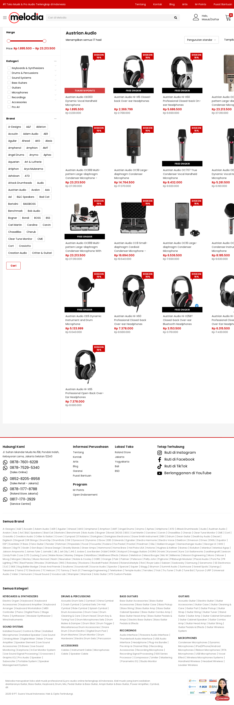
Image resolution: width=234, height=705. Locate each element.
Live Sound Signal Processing (21, 654)
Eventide (14, 544)
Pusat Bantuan (82, 476)
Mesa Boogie (151, 555)
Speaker (36, 657)
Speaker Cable (79, 654)
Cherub (187, 532)
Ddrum (171, 536)
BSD (117, 471)
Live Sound (49, 635)
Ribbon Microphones (208, 650)
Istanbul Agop (221, 547)
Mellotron (136, 555)
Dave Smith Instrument (145, 536)
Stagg (143, 566)
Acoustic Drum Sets (72, 601)
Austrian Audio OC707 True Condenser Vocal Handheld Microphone (180, 174)
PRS (16, 563)
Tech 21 (76, 570)
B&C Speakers (33, 532)
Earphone (23, 650)
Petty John (150, 559)
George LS (210, 544)
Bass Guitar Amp (145, 608)
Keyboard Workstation (28, 608)
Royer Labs (153, 563)
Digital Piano (32, 612)
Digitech (7, 540)
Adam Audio (42, 529)
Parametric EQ (129, 661)
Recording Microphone (149, 650)
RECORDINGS (128, 630)
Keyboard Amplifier (30, 604)
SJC (6, 566)
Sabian (166, 563)
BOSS (119, 532)
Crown (59, 536)
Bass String (127, 608)
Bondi (110, 532)
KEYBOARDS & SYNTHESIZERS (20, 596)
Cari (13, 265)
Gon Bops (37, 547)
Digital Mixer (28, 639)
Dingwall (19, 540)
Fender (50, 544)
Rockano (84, 563)
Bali (117, 466)
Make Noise (56, 555)
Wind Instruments (13, 619)
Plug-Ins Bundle (158, 642)
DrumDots (58, 540)
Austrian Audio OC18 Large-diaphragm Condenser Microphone (131, 174)
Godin (25, 547)
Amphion (105, 529)
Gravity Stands (71, 547)
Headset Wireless (212, 661)
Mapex (79, 555)
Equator (221, 540)
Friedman (142, 544)
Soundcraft (81, 566)
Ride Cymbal (79, 608)
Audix (203, 529)
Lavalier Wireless (188, 665)
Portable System (27, 661)
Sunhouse (185, 566)
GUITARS (183, 596)
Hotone (150, 547)
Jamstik (47, 551)
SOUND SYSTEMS (13, 627)
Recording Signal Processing (136, 654)
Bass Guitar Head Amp (133, 616)
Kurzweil (172, 551)
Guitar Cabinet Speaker (193, 619)
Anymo (140, 529)
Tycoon (200, 570)
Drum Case (91, 612)
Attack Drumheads (187, 529)
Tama (19, 570)
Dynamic (91, 540)
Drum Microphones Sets (90, 619)
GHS (220, 544)
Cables (65, 650)
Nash (54, 559)
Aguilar (62, 529)
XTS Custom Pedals (120, 574)
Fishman (61, 544)
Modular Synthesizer (39, 616)
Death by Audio (202, 536)
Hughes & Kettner (167, 547)
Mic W (164, 555)
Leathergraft (212, 551)
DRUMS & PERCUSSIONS (75, 596)
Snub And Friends (50, 566)
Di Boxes (24, 646)
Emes (204, 540)
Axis (15, 532)
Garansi (77, 471)
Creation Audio (24, 536)
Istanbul (206, 547)
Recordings (19, 97)
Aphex (150, 529)
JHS (72, 551)
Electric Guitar (206, 601)
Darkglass (97, 536)
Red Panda (26, 563)
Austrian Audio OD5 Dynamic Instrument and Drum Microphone (84, 320)
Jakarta (119, 457)
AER (53, 529)
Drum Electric (77, 631)
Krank (161, 551)
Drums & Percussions (25, 73)
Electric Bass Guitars (140, 619)
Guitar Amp (193, 616)
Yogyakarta (122, 462)
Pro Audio (23, 657)
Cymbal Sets (88, 604)
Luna (44, 555)
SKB (13, 566)
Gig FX (16, 547)
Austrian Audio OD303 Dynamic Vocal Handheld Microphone (81, 101)
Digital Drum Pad (96, 631)
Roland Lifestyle (129, 563)
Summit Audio (169, 566)
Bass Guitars (19, 83)
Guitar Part (192, 608)
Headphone (140, 642)
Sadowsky (178, 563)
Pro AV (16, 107)
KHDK (113, 551)
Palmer (125, 559)
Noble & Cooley (82, 559)
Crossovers (46, 654)
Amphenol (91, 529)
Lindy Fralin (10, 555)
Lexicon (226, 551)
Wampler (73, 574)
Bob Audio (88, 532)
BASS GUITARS (129, 596)
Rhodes (39, 563)
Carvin (162, 532)
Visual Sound (41, 574)
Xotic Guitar (100, 574)
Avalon (7, 532)
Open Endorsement (85, 494)
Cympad (70, 536)
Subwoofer (9, 661)
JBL (55, 551)
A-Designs (9, 529)
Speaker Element (25, 642)
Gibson (7, 547)
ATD (172, 529)
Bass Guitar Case (146, 604)
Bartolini (60, 532)
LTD (27, 555)
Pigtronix (163, 559)
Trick (158, 570)
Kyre (181, 551)
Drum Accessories (71, 612)
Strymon (154, 566)
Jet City (64, 551)
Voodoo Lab (58, 574)
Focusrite (95, 544)
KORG (153, 551)
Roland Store (123, 452)
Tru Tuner (168, 570)
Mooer (220, 555)
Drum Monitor (88, 635)
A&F (19, 529)
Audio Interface (129, 635)
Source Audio (98, 566)
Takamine (8, 570)
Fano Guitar (37, 544)
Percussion (104, 638)
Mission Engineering (194, 555)
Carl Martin (137, 532)
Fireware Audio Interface (154, 635)
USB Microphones (206, 654)
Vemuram (26, 574)
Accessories (19, 102)
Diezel (216, 536)
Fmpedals (74, 544)
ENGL (212, 540)
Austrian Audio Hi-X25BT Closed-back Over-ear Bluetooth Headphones (178, 320)
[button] (228, 18)
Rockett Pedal (100, 563)
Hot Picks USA (136, 547)
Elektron (181, 540)
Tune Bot (189, 570)
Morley (27, 559)
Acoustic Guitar (187, 601)
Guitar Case (202, 604)
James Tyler (33, 551)
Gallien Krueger (166, 544)
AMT (114, 529)
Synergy (215, 566)
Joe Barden (93, 551)
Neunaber (65, 559)
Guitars (16, 87)
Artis (185, 4)
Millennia (175, 555)
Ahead (72, 529)
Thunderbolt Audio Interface (136, 639)
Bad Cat (48, 532)
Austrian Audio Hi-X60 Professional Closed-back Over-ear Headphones (130, 320)
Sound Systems (21, 78)
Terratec (148, 570)
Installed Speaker (30, 635)
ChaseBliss (174, 532)
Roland (114, 563)
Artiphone (162, 529)
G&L (152, 544)
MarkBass (91, 555)
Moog (6, 559)
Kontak (157, 4)
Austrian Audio (217, 529)
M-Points (200, 4)
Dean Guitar (184, 536)
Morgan (16, 559)
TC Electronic (33, 570)
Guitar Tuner (210, 612)
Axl (21, 532)
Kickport (122, 551)
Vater (15, 574)
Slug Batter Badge (27, 566)
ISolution (195, 547)
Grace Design (53, 547)
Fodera (107, 544)
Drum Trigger (104, 623)
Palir (116, 559)
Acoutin (28, 529)
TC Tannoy (63, 570)
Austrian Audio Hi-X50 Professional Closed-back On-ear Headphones (182, 101)
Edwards (119, 540)
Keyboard (27, 601)
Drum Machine (69, 635)
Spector (112, 566)
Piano (19, 612)
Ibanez (183, 547)
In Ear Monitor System (43, 650)
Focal (85, 544)
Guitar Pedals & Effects (191, 627)
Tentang (140, 4)
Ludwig (35, 555)
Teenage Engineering (94, 570)
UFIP (209, 570)
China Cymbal (105, 601)
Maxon (124, 555)
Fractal (131, 544)
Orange (106, 559)
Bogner (101, 532)
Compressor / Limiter (146, 657)
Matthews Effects (109, 555)
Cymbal (90, 601)
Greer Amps (89, 547)
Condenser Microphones (192, 642)
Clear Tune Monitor (204, 532)
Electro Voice (166, 540)
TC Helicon (49, 570)
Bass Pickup (165, 604)
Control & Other (32, 631)
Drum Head (89, 616)
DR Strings (32, 540)
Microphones (20, 92)
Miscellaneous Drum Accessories (80, 627)
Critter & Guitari (44, 536)
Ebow (102, 540)
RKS (62, 563)
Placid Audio (201, 559)
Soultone (68, 566)
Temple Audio (133, 570)
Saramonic (206, 563)
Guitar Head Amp (196, 623)
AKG (80, 529)
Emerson (193, 540)
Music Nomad (41, 559)
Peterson (136, 559)
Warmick (86, 574)
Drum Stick (89, 623)
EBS (109, 540)
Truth (178, 570)
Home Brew (119, 547)
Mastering (166, 657)
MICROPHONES (187, 638)
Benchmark (73, 532)
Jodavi (80, 551)
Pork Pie (215, 559)
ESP (5, 544)
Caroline (151, 532)
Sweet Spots (200, 566)
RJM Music (52, 563)
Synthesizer (18, 616)
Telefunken (116, 570)
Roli (143, 563)
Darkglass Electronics (117, 536)
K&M (105, 551)
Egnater (130, 540)
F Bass (24, 544)
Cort (227, 532)
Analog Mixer (11, 639)
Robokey (72, 563)
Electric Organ (11, 601)
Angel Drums (126, 529)
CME (220, 532)
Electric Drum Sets (85, 638)
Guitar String (194, 612)
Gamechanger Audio (189, 544)
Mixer (40, 639)
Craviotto (8, 536)
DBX (162, 536)
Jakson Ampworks (13, 551)
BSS (127, 532)
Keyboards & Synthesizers (28, 68)
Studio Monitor (148, 661)
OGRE (97, 559)
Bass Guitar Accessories (134, 601)
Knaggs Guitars (138, 551)
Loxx (21, 555)
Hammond (104, 547)
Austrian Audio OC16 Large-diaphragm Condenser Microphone (180, 247)
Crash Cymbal (71, 604)
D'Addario (83, 536)
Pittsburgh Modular (181, 559)
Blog (172, 4)
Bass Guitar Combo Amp (156, 612)
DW (68, 540)
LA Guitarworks (194, 551)
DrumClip (45, 540)
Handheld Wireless (189, 661)
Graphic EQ (9, 657)
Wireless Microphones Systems (205, 657)
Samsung (191, 563)
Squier (134, 566)
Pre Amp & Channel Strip (134, 646)
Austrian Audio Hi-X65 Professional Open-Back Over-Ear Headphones (81, 393)
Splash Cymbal (98, 608)
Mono (211, 555)
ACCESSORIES (69, 646)
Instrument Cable (82, 650)
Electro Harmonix (147, 540)
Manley (69, 555)
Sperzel (124, 566)
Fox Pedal (119, 544)
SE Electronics (223, 563)
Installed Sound (12, 631)
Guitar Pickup (208, 608)
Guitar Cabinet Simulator (217, 616)
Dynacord (78, 540)
